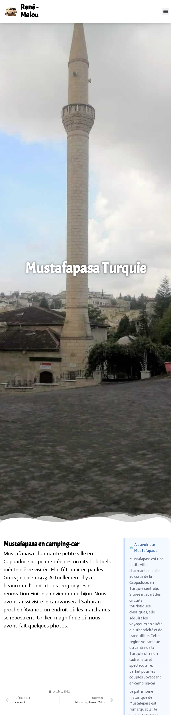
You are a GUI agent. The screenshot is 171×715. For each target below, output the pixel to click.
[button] (165, 11)
